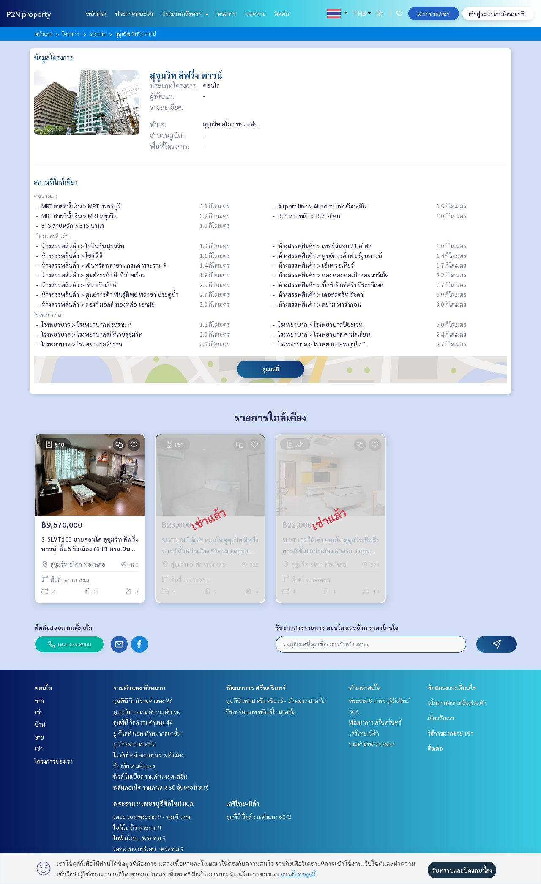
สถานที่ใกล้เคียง (55, 182)
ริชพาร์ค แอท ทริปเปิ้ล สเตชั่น (260, 711)
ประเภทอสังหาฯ (184, 13)
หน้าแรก (96, 13)
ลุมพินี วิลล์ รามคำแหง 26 (143, 700)
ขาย (39, 700)
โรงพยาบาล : (49, 314)
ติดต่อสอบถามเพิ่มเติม (64, 627)
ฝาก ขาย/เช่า (434, 13)
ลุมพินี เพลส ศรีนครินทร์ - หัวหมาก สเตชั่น (275, 700)
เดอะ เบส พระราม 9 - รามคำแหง (151, 816)
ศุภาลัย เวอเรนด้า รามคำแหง (146, 711)
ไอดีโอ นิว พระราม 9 (137, 827)
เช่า (39, 711)
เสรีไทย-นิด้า (243, 803)
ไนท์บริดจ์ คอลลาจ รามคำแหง (148, 754)
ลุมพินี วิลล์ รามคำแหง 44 (143, 722)
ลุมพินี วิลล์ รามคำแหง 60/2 (259, 816)
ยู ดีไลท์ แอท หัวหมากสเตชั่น (147, 733)
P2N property (29, 14)
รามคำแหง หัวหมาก (139, 687)
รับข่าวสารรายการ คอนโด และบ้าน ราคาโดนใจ (337, 627)
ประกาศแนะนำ (134, 13)
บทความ (255, 13)
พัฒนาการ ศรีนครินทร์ (256, 687)
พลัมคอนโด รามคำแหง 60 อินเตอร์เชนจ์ (160, 787)
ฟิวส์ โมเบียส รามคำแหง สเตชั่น (150, 776)
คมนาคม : (45, 196)
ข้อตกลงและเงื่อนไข (452, 687)
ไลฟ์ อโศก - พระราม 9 (139, 838)
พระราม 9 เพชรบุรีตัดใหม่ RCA (153, 803)
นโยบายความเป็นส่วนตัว (457, 702)
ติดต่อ (281, 13)
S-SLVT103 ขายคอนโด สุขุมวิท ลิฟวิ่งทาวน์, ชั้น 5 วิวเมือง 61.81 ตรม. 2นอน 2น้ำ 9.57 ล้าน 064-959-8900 (89, 544)
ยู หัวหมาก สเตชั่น (134, 743)
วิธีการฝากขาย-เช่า (450, 733)
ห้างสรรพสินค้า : (52, 236)
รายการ (98, 33)
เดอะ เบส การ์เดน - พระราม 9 (148, 849)
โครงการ (225, 13)
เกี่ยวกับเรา (441, 718)
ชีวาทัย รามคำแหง (134, 765)
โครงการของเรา (54, 761)
